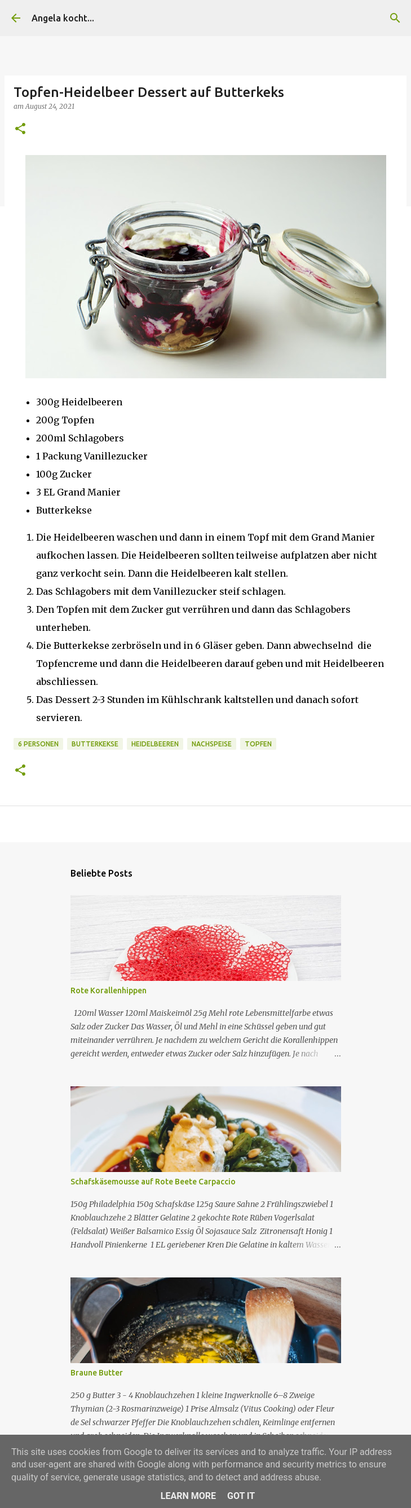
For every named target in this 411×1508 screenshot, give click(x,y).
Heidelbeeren (155, 744)
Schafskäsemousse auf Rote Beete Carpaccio (153, 1181)
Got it (241, 1496)
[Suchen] (395, 18)
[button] (20, 129)
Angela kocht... (63, 18)
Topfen (258, 744)
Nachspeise (212, 744)
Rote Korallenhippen (108, 990)
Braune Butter (96, 1372)
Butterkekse (95, 744)
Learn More (188, 1496)
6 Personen (38, 744)
